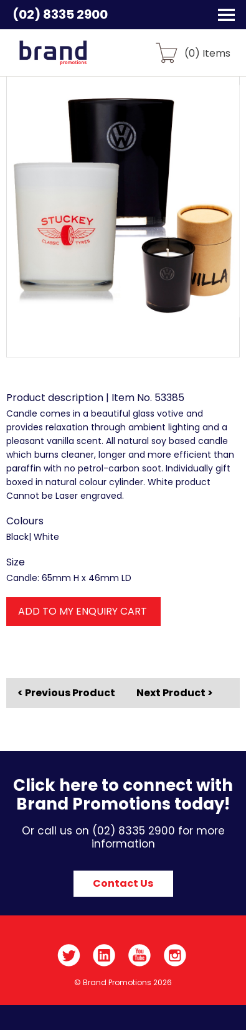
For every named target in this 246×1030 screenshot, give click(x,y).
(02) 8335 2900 (60, 14)
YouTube (139, 955)
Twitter (68, 955)
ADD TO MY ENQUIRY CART (82, 611)
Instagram (175, 955)
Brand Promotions (75, 60)
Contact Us (123, 883)
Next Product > (174, 693)
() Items (207, 52)
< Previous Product (66, 693)
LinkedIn (104, 955)
